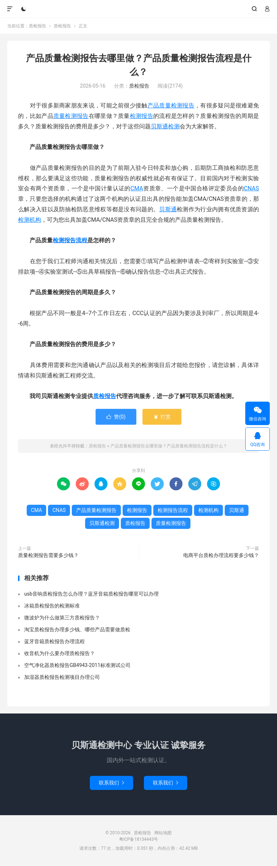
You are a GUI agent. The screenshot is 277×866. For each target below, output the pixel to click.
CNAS (251, 188)
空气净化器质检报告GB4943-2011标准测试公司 (77, 665)
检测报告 (141, 115)
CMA (137, 188)
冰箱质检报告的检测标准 (52, 606)
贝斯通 (168, 209)
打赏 (161, 417)
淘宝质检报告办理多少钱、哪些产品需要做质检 (77, 629)
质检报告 (138, 9)
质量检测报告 (71, 115)
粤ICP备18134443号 (138, 839)
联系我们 (111, 783)
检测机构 (29, 219)
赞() (116, 417)
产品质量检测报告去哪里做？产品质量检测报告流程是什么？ (168, 446)
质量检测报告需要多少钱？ (48, 555)
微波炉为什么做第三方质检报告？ (62, 617)
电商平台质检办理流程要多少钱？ (221, 555)
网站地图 (163, 832)
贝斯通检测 (165, 126)
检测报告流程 (70, 240)
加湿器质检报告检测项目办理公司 (62, 677)
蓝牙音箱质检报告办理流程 (54, 641)
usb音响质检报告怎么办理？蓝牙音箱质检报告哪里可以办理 (91, 594)
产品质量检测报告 (171, 105)
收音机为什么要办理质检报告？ (59, 653)
